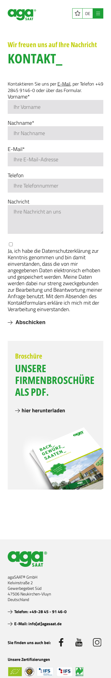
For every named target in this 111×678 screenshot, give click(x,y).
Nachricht (18, 201)
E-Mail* (16, 149)
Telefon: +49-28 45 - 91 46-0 (40, 611)
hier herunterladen (43, 410)
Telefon (16, 175)
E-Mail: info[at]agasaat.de (38, 623)
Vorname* (19, 96)
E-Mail (63, 83)
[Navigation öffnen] (98, 13)
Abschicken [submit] (29, 322)
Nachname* (21, 123)
